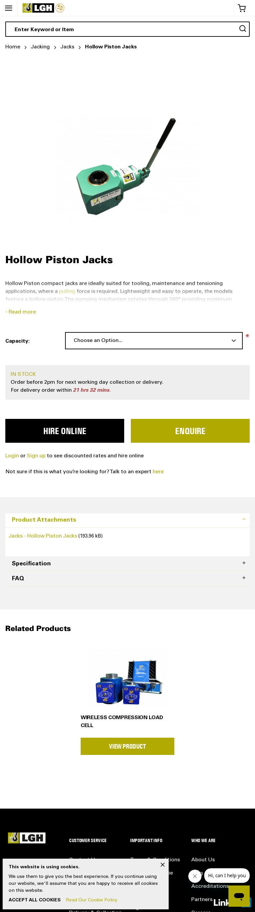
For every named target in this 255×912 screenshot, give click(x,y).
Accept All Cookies (35, 900)
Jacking (40, 47)
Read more (22, 312)
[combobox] (127, 29)
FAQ (18, 579)
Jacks (67, 47)
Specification (31, 564)
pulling (67, 291)
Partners (201, 899)
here (158, 472)
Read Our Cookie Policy (92, 900)
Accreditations (210, 886)
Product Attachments (44, 520)
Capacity (16, 341)
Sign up (37, 456)
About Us (203, 860)
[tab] (127, 520)
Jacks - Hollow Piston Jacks (43, 536)
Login (12, 456)
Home (12, 47)
